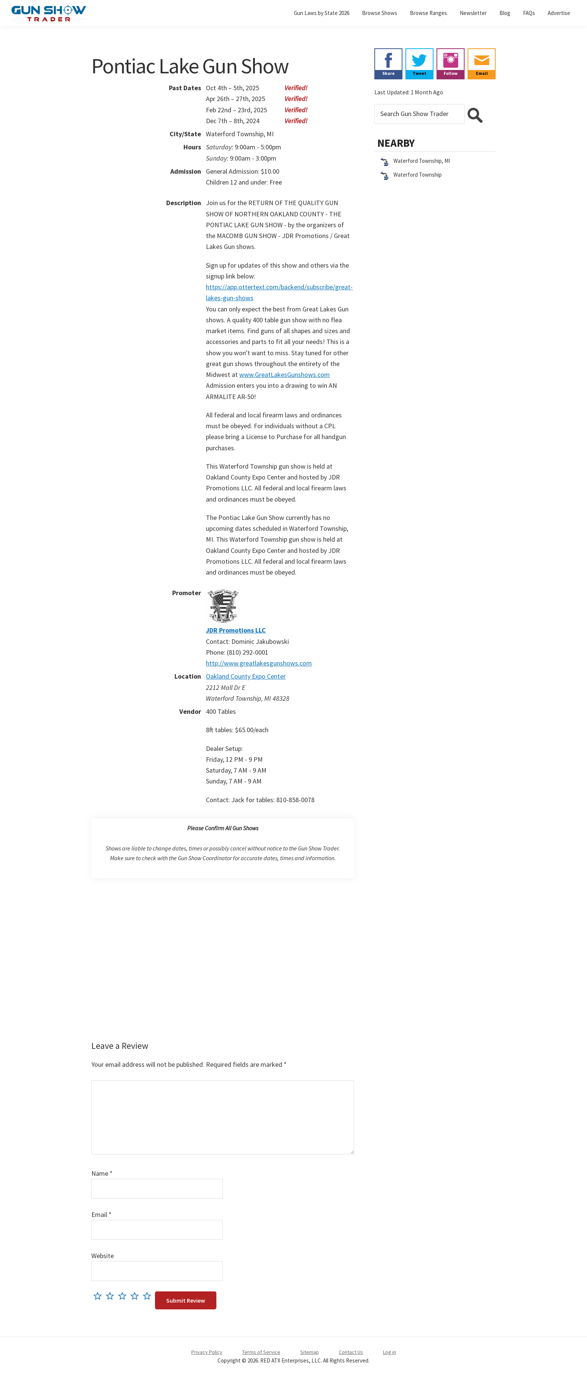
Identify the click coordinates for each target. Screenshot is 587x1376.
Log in (389, 1352)
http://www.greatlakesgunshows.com (259, 663)
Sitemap (309, 1352)
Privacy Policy (206, 1352)
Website (102, 1255)
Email (101, 1214)
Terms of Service (261, 1352)
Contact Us (351, 1352)
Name (102, 1173)
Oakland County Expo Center (246, 676)
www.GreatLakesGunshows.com (284, 374)
